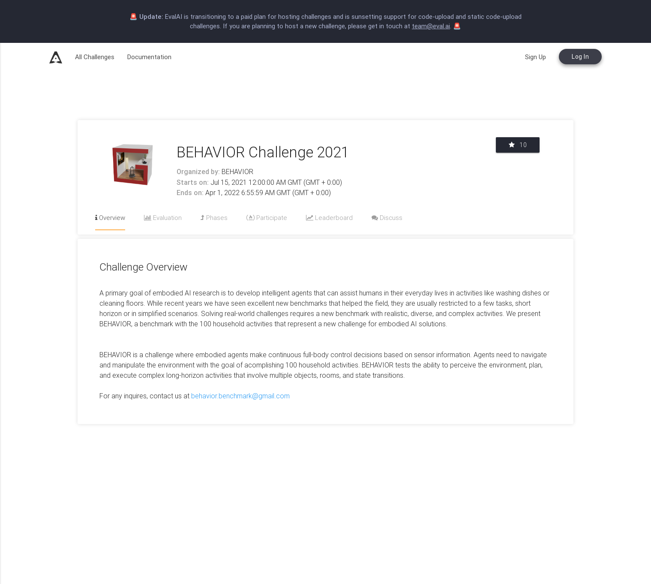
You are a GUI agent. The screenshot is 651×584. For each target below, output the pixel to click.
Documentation (149, 57)
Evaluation (163, 218)
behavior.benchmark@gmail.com (240, 395)
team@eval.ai (431, 26)
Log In (580, 56)
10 (518, 145)
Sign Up (535, 57)
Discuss (387, 218)
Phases (214, 218)
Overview (110, 218)
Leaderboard (329, 218)
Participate (266, 218)
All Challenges (94, 57)
